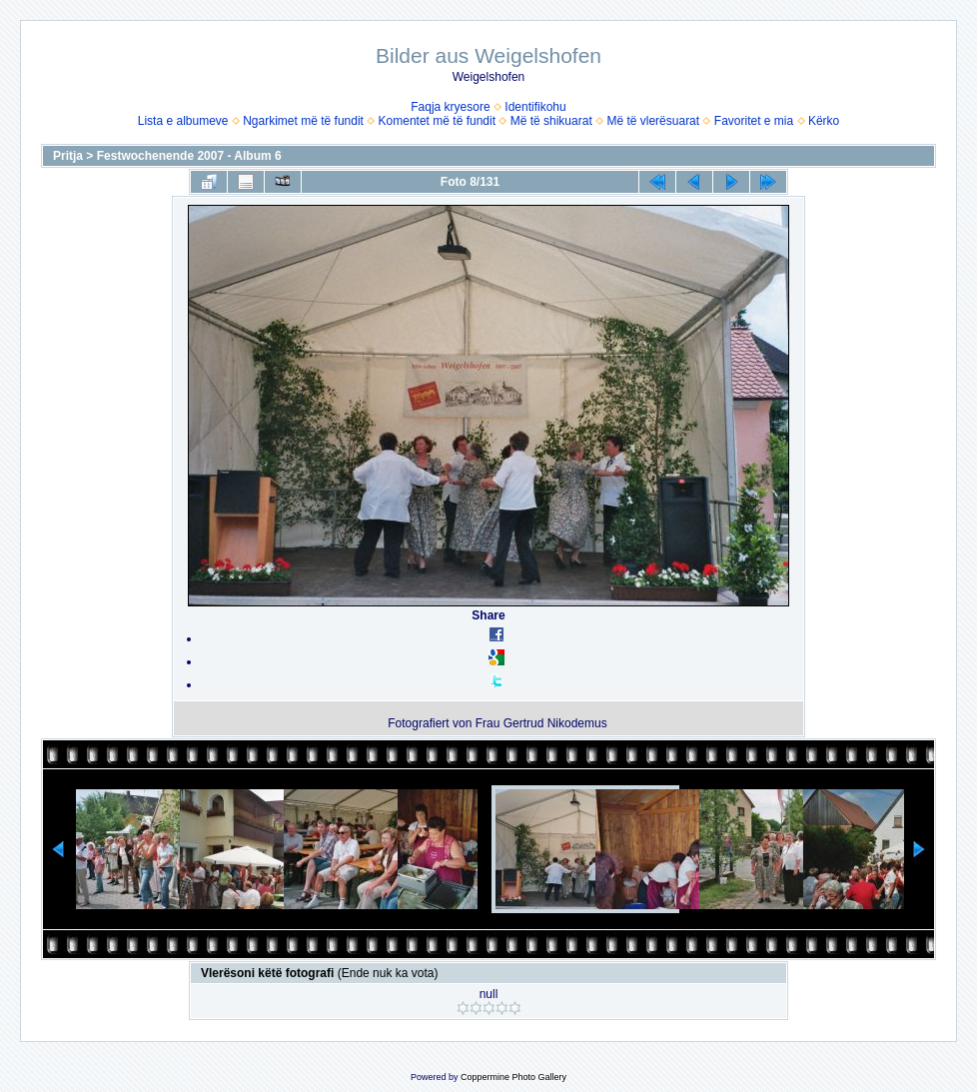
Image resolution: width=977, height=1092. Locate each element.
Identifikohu (534, 107)
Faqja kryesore (450, 107)
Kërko (823, 121)
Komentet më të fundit (437, 121)
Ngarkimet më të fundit (303, 121)
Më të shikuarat (551, 121)
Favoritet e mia (753, 121)
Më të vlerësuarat (652, 121)
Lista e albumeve (183, 121)
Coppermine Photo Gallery (513, 1077)
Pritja (68, 156)
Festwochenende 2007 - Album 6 (189, 156)
